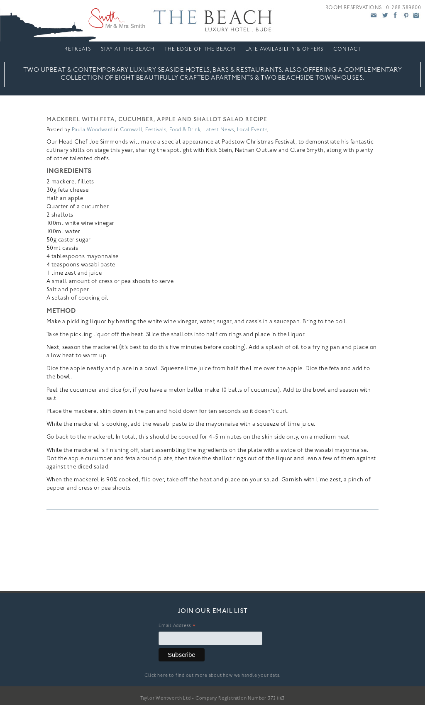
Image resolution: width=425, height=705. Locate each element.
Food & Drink (185, 129)
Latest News (218, 129)
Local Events (252, 129)
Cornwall (131, 129)
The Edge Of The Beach (199, 49)
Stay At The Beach (127, 49)
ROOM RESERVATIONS (353, 7)
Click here (156, 675)
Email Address (177, 627)
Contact (347, 49)
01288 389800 (403, 7)
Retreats (77, 49)
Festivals (155, 129)
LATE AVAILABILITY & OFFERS (284, 49)
